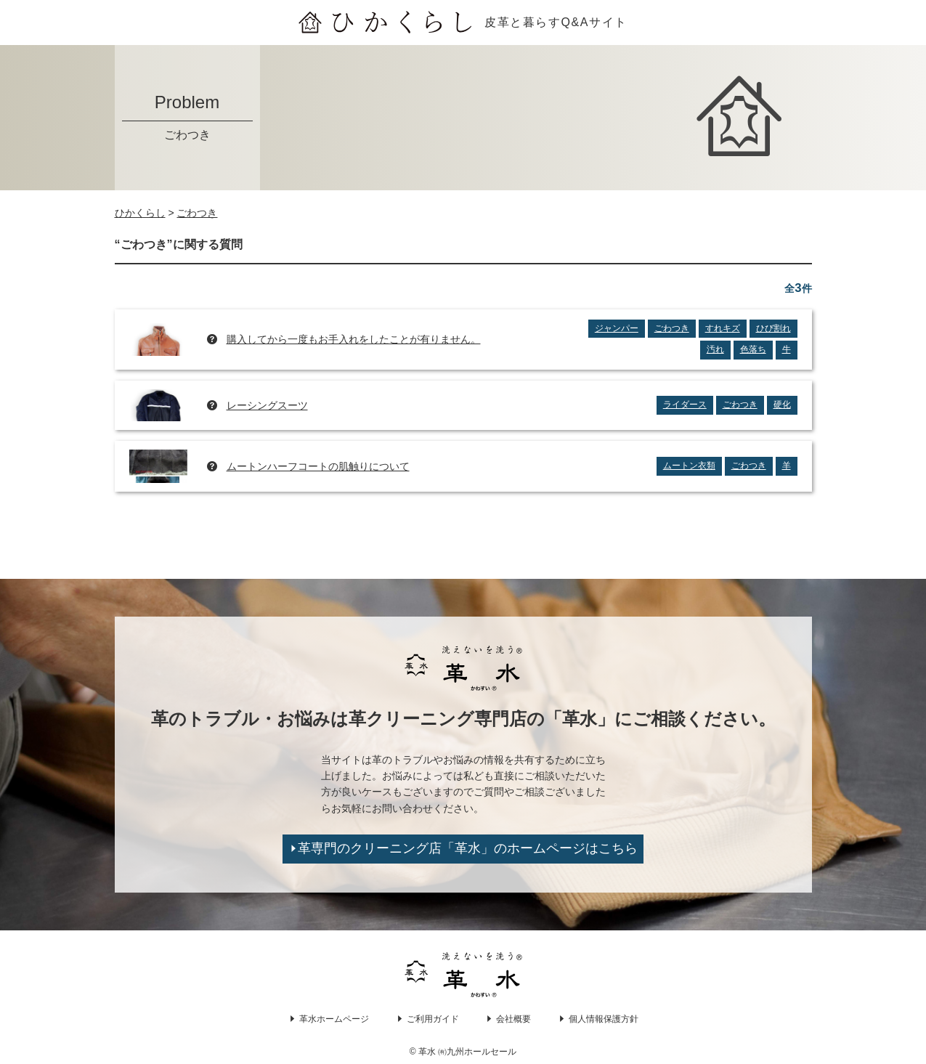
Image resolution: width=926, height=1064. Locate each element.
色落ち (753, 349)
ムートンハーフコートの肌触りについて (318, 466)
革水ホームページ (334, 1019)
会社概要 (513, 1019)
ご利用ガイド (433, 1019)
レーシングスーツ (267, 405)
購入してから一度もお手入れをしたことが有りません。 (354, 339)
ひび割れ (773, 328)
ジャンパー (616, 328)
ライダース (685, 404)
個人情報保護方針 (603, 1019)
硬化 (782, 404)
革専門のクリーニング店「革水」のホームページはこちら (468, 848)
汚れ (715, 349)
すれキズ (722, 328)
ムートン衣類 (689, 465)
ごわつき (671, 328)
